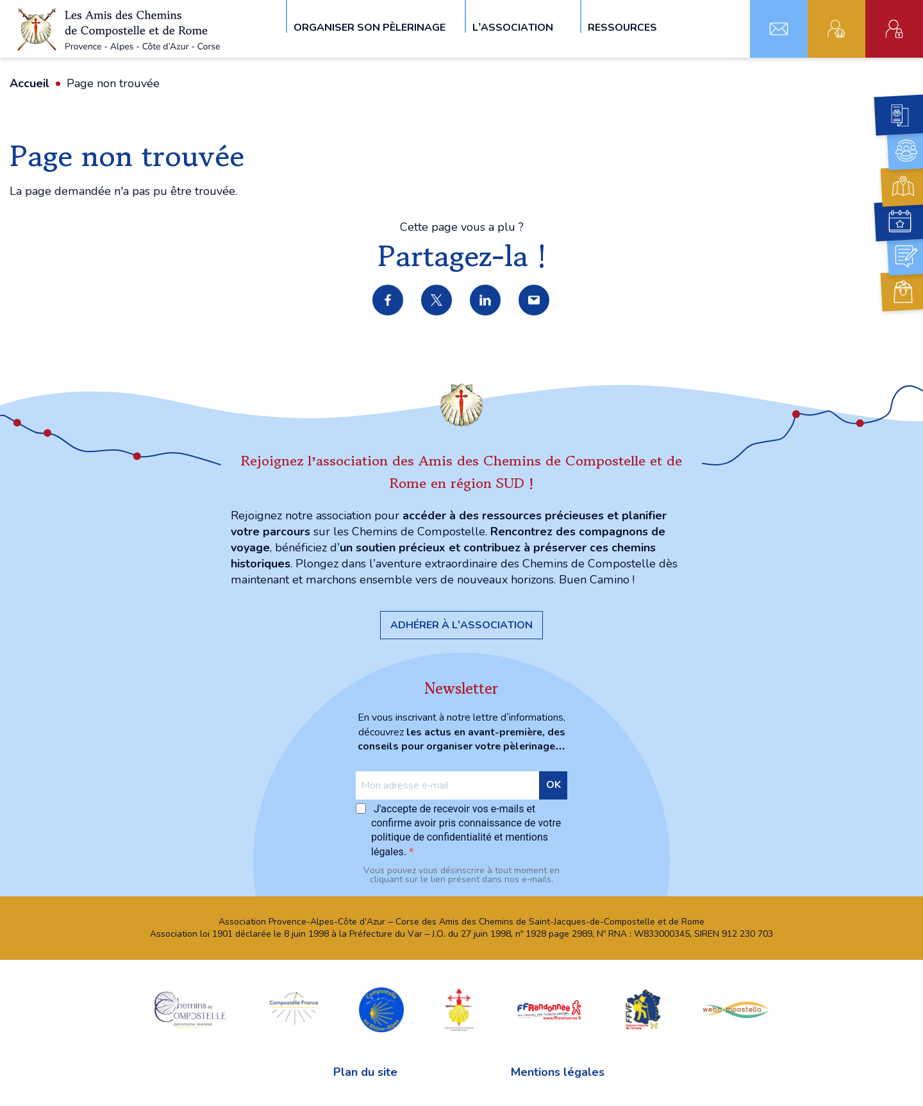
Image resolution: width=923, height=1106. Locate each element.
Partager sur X (437, 301)
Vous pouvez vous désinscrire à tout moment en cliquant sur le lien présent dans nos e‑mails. (461, 875)
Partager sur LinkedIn (486, 301)
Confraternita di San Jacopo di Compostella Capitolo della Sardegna (459, 1009)
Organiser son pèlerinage (369, 27)
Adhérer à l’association (461, 625)
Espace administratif (894, 29)
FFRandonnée (549, 1009)
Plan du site (365, 1072)
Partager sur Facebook (388, 301)
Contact (779, 29)
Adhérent (836, 29)
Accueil (29, 83)
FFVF (642, 1009)
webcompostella (736, 1009)
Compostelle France (293, 1009)
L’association (512, 27)
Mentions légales (557, 1072)
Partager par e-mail (535, 301)
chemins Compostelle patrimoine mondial (190, 1009)
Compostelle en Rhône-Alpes (381, 1009)
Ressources (622, 27)
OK (553, 785)
